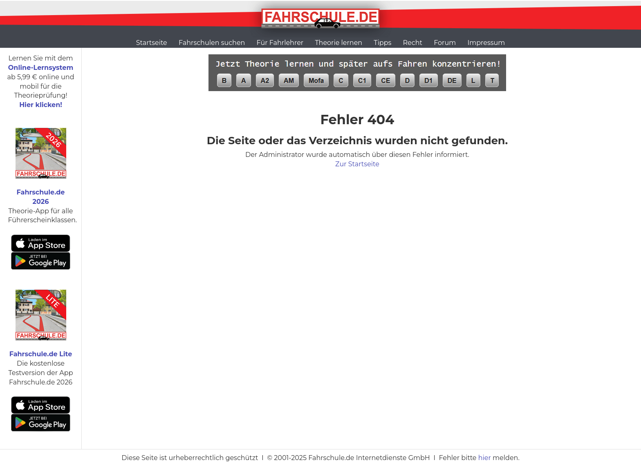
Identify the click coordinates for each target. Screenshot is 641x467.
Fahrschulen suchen (212, 43)
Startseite (151, 43)
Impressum (486, 43)
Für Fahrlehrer (280, 43)
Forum (445, 43)
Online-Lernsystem (40, 68)
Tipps (382, 43)
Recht (412, 43)
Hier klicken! (40, 105)
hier (484, 458)
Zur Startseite (357, 164)
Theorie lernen (338, 43)
